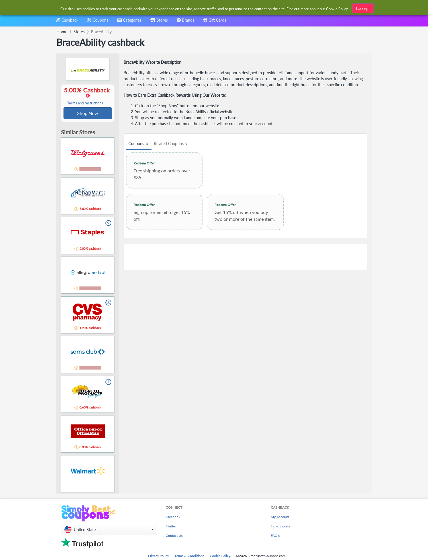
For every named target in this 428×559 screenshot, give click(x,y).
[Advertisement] (245, 257)
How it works (280, 527)
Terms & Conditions (189, 556)
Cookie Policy (220, 556)
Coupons (138, 144)
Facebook (173, 517)
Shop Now (87, 113)
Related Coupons (171, 144)
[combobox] (129, 22)
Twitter (171, 527)
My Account (280, 517)
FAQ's (275, 536)
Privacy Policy (158, 556)
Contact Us (174, 536)
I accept (363, 8)
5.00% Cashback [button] (88, 96)
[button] (109, 530)
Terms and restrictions (85, 103)
